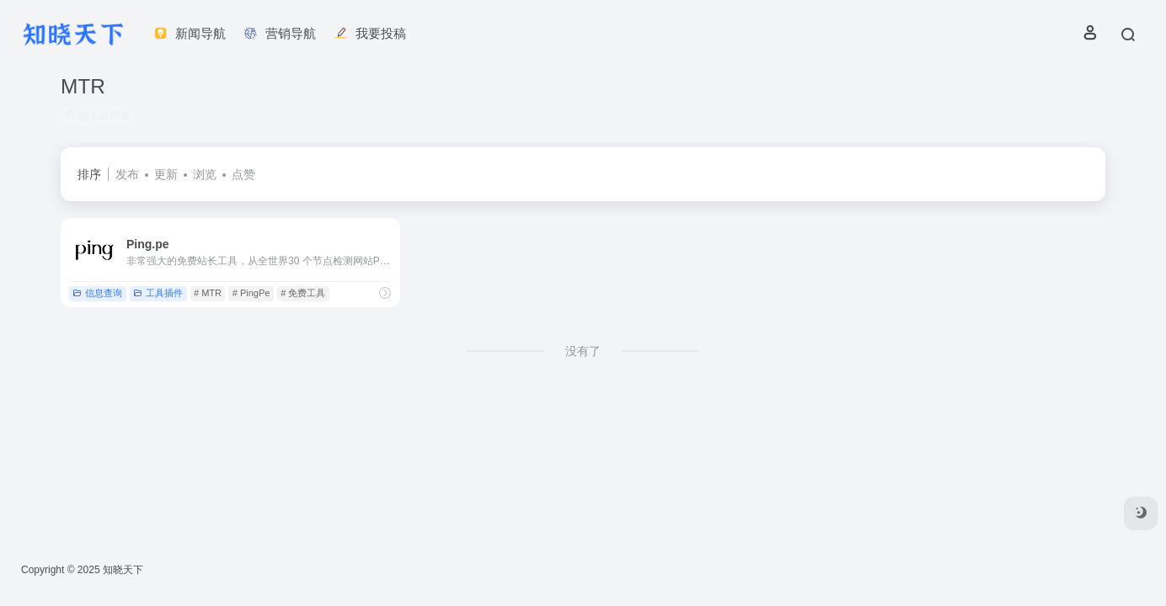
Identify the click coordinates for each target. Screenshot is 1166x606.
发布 (127, 174)
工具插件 (158, 293)
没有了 (583, 351)
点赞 (243, 174)
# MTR (208, 293)
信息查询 (97, 293)
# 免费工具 (303, 293)
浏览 (205, 174)
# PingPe (251, 293)
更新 (166, 174)
